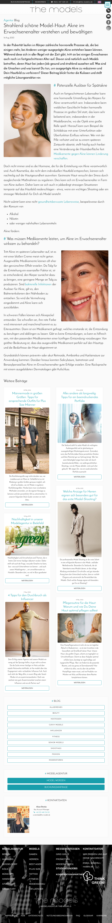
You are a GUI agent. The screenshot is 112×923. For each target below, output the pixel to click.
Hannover (8, 879)
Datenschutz (35, 916)
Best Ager (35, 864)
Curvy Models (56, 725)
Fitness (56, 737)
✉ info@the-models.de (83, 2)
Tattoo (33, 874)
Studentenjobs (67, 868)
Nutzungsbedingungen (60, 916)
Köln (5, 869)
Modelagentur (12, 848)
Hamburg (8, 859)
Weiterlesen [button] (27, 505)
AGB (23, 916)
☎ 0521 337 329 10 (59, 2)
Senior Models (56, 742)
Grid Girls (62, 854)
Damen (33, 854)
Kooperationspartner (70, 874)
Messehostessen (68, 848)
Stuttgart (8, 884)
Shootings (56, 748)
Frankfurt (9, 889)
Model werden (56, 780)
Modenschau (37, 884)
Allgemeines (56, 707)
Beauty (56, 713)
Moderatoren (56, 760)
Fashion (56, 754)
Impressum (11, 916)
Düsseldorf (9, 864)
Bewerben (40, 2)
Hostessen (56, 719)
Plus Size (35, 869)
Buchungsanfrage (20, 2)
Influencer (56, 731)
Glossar (88, 916)
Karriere (102, 916)
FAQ (78, 916)
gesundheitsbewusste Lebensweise (58, 201)
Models (34, 848)
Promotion (63, 859)
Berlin (6, 854)
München (8, 874)
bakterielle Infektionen (38, 284)
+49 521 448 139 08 (42, 812)
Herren (33, 859)
